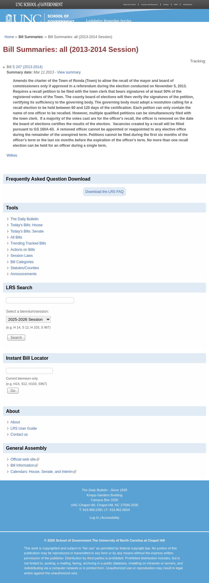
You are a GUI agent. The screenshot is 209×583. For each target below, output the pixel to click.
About (15, 422)
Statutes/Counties (25, 268)
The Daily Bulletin (24, 219)
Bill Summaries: (31, 37)
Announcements (24, 274)
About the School (129, 4)
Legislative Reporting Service (109, 21)
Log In (94, 517)
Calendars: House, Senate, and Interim (43, 472)
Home (9, 37)
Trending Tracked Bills (28, 243)
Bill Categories (22, 262)
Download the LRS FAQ (104, 192)
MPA (176, 4)
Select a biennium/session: (27, 311)
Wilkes (12, 155)
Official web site (25, 459)
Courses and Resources (149, 4)
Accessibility (110, 517)
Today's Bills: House (27, 225)
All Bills (16, 237)
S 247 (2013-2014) (27, 67)
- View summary (67, 72)
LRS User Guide (24, 428)
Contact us (19, 434)
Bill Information (24, 465)
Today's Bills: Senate (27, 231)
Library (166, 4)
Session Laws (22, 256)
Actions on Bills (23, 250)
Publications (187, 4)
